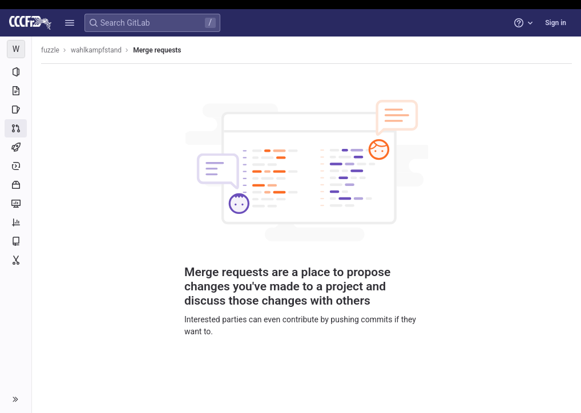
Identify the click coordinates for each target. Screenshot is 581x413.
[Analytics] (16, 222)
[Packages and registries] (16, 185)
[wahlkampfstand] (16, 49)
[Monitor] (16, 204)
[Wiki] (16, 241)
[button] (69, 23)
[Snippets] (16, 260)
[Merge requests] (16, 128)
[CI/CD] (16, 147)
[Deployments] (16, 166)
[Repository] (16, 91)
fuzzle (50, 50)
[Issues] (16, 109)
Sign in (555, 23)
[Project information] (16, 72)
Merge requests (157, 50)
